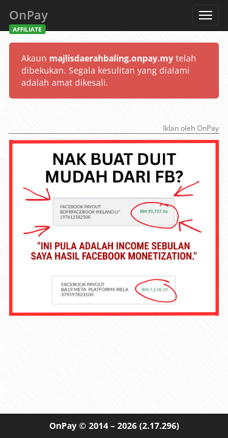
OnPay (28, 18)
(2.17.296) (159, 425)
